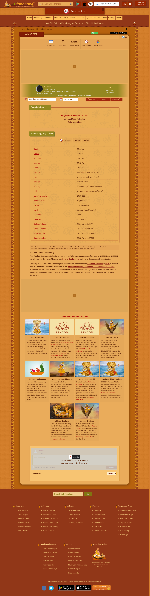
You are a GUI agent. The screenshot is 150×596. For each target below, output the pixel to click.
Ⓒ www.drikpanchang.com (101, 564)
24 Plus (86, 140)
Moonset (37, 163)
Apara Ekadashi (49, 89)
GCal (107, 264)
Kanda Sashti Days (50, 569)
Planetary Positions (50, 518)
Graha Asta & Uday (50, 523)
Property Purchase (76, 523)
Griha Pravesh (74, 514)
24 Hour (77, 140)
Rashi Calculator (74, 557)
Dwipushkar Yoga (126, 518)
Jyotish (89, 18)
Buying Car (73, 518)
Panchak (98, 510)
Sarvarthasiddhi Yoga (128, 510)
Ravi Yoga (124, 535)
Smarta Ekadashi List (70, 259)
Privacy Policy (101, 567)
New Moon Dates (49, 514)
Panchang (38, 18)
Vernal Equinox (23, 518)
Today (104, 99)
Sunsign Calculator (75, 561)
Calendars (48, 18)
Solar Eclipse (23, 510)
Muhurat (57, 18)
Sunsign (37, 182)
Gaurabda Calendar (95, 264)
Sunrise (36, 149)
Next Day (116, 99)
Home (29, 18)
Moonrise (37, 158)
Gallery (111, 18)
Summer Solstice (24, 523)
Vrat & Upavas (69, 18)
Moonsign (37, 186)
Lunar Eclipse (23, 514)
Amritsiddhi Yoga (126, 514)
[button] (106, 4)
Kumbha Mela (73, 573)
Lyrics (104, 18)
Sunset (36, 154)
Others (119, 18)
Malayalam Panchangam (77, 565)
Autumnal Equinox (24, 526)
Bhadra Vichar (100, 518)
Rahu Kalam (99, 523)
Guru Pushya (125, 531)
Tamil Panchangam (50, 549)
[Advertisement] (74, 66)
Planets (97, 18)
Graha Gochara (49, 531)
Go (88, 494)
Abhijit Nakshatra (101, 531)
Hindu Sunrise (73, 553)
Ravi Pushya (125, 526)
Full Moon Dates (49, 510)
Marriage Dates (75, 510)
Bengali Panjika (74, 569)
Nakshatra (37, 172)
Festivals (80, 18)
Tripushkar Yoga (126, 523)
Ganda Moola (100, 514)
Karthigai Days (48, 561)
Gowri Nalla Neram (50, 553)
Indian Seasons (74, 549)
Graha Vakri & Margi (51, 526)
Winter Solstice (23, 531)
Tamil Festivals (48, 565)
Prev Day (92, 99)
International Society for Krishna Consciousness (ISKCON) (91, 267)
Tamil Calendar (48, 557)
